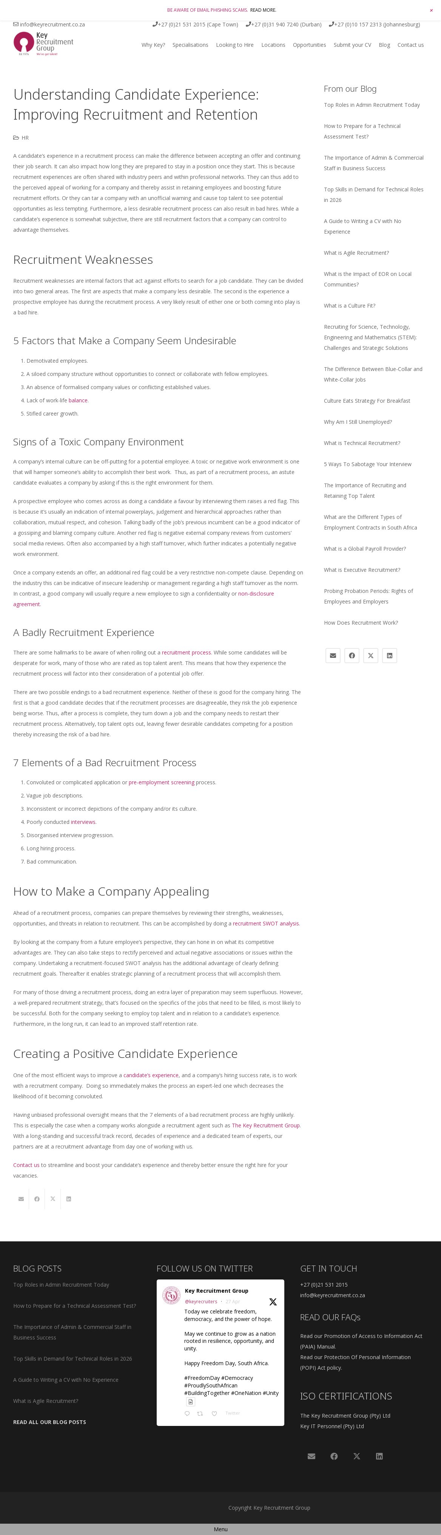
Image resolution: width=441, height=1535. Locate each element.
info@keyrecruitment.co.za (332, 1295)
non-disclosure (256, 593)
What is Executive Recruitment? (362, 569)
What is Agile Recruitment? (356, 252)
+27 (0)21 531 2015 (324, 1284)
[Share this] (37, 1199)
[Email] (333, 655)
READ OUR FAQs (330, 1317)
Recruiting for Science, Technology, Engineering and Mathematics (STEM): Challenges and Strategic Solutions (370, 337)
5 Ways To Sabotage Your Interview (368, 464)
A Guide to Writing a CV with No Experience (66, 1379)
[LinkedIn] (389, 655)
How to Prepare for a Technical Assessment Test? (74, 1305)
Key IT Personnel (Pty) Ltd (332, 1426)
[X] (370, 655)
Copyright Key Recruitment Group (269, 1507)
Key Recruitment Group (216, 1290)
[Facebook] (351, 655)
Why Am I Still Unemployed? (358, 421)
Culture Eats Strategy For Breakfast (367, 400)
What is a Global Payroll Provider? (365, 548)
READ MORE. (263, 10)
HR (25, 137)
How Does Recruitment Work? (361, 622)
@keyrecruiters (201, 1301)
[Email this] (21, 1199)
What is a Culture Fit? (349, 305)
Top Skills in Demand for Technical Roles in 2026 (72, 1358)
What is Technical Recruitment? (362, 442)
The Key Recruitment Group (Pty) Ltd (345, 1415)
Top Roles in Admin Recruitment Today (372, 104)
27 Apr (233, 1301)
